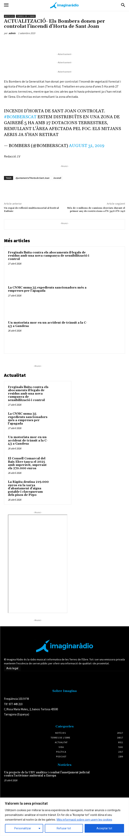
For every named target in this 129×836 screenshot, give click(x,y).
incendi (57, 177)
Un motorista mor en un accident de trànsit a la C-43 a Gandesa (47, 324)
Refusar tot (64, 828)
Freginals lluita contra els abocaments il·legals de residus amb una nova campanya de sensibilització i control (48, 256)
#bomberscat (20, 117)
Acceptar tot (104, 828)
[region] (64, 817)
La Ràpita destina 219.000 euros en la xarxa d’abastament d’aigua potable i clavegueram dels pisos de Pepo (28, 488)
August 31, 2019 (86, 146)
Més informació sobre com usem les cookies (84, 819)
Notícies (9, 16)
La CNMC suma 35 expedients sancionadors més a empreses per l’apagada (47, 289)
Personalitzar (22, 828)
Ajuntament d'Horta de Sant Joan (32, 177)
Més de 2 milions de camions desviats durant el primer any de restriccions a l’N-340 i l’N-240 (96, 210)
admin (12, 33)
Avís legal (12, 668)
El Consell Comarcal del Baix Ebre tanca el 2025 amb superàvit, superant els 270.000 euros (27, 463)
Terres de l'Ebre (26, 16)
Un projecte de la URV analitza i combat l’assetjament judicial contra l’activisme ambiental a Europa (47, 774)
